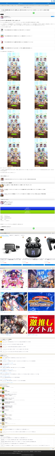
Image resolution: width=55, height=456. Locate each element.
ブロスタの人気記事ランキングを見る (5, 366)
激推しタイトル (29, 7)
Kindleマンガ (11, 235)
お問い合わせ (15, 451)
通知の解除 (31, 451)
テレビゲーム (22, 235)
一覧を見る (53, 233)
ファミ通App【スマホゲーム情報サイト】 (5, 5)
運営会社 (21, 451)
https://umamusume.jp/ (7, 216)
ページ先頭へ (52, 448)
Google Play (27, 212)
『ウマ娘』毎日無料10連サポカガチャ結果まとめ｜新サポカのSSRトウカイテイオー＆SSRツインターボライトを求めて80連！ (33, 5)
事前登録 (25, 7)
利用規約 (19, 451)
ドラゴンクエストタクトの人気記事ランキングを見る (7, 382)
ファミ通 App (3, 1)
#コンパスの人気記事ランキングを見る (5, 359)
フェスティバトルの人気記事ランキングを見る (6, 379)
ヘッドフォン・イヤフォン (4, 235)
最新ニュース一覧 (14, 5)
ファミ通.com (35, 451)
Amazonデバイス (17, 235)
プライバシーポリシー (26, 451)
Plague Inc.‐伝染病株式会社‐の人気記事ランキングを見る (7, 369)
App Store (27, 208)
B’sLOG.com (39, 451)
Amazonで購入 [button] (11, 264)
